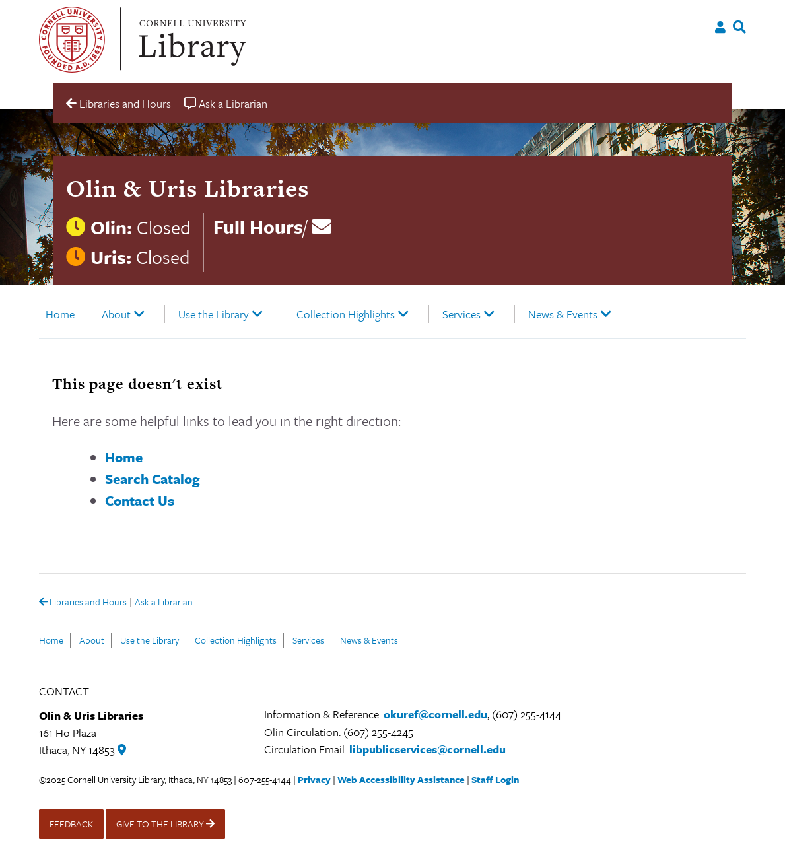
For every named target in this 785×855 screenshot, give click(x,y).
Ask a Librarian (164, 603)
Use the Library (213, 314)
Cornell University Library (191, 40)
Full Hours (258, 226)
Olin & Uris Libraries (187, 188)
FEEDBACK (71, 824)
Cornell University (72, 40)
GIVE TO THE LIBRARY (165, 824)
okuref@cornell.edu (435, 714)
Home (60, 314)
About (116, 314)
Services (461, 314)
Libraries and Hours (83, 603)
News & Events (562, 314)
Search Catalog (152, 479)
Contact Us (139, 500)
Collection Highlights (345, 314)
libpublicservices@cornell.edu (427, 749)
